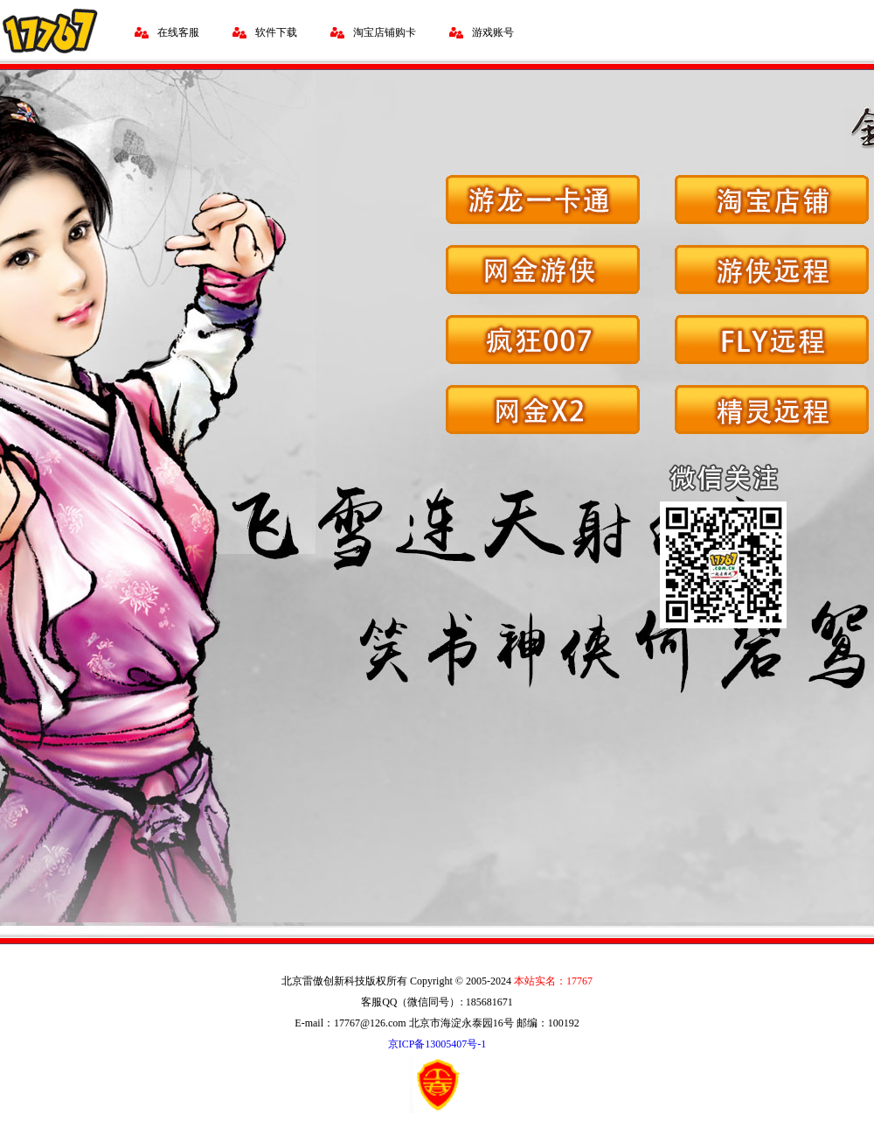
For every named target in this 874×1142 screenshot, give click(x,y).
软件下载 (276, 32)
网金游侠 (543, 269)
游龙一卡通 (543, 199)
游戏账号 (493, 32)
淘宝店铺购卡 (384, 32)
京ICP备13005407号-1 (437, 1044)
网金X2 (543, 409)
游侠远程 (772, 269)
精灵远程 (772, 409)
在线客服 (178, 32)
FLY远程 (772, 339)
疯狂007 (543, 339)
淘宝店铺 (772, 199)
